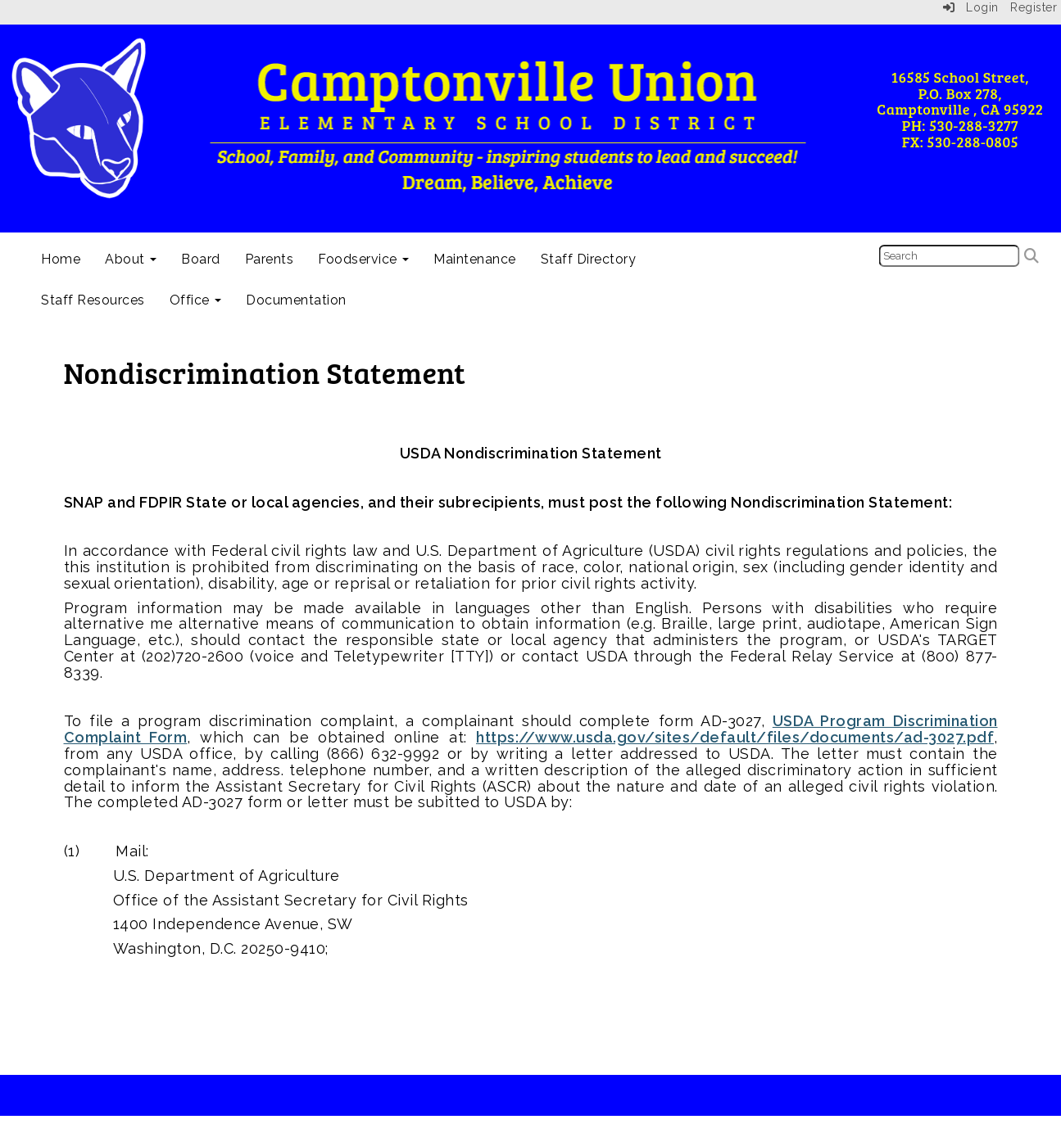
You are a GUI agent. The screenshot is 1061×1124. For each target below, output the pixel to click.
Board (200, 259)
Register (1033, 7)
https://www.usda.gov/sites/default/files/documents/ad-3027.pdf (735, 737)
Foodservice (363, 259)
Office (196, 300)
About (130, 259)
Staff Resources (93, 300)
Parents (269, 259)
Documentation (296, 300)
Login (971, 7)
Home (60, 259)
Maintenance (474, 259)
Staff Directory (589, 259)
